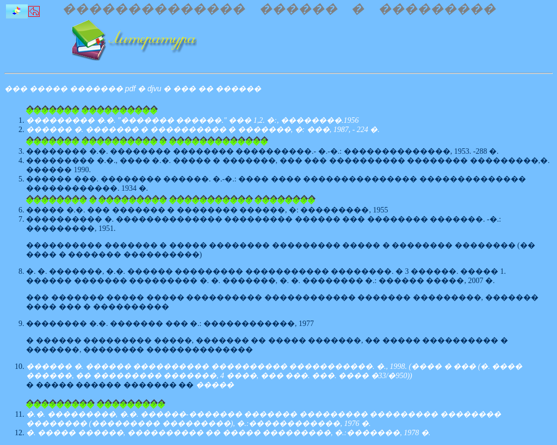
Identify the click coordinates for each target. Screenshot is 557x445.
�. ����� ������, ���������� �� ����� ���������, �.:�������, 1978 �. (228, 433)
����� (215, 385)
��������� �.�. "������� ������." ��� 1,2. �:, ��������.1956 (192, 120)
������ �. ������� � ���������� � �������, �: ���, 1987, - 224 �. (203, 130)
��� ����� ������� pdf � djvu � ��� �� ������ (132, 88)
